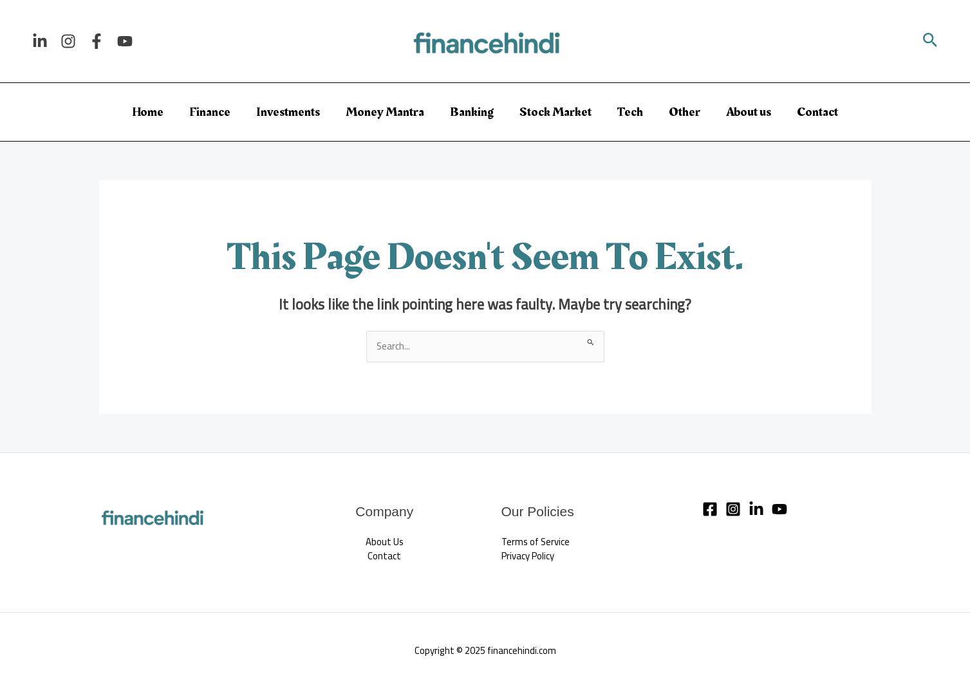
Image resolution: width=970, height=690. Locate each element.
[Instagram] (68, 41)
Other (684, 112)
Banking (472, 112)
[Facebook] (96, 41)
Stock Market (555, 112)
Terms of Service (536, 541)
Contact (817, 112)
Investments (288, 112)
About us (748, 112)
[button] (930, 41)
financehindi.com (521, 651)
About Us (385, 541)
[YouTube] (125, 41)
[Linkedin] (40, 41)
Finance (209, 112)
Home (147, 112)
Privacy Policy (528, 556)
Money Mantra (385, 112)
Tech (630, 112)
